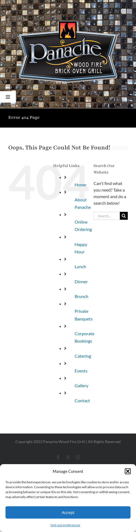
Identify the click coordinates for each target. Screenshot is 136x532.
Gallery (81, 385)
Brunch (81, 296)
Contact (82, 400)
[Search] (124, 216)
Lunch (80, 266)
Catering (83, 355)
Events (81, 370)
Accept (68, 512)
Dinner (81, 281)
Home (80, 184)
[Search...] (106, 216)
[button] (128, 471)
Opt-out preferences (65, 525)
